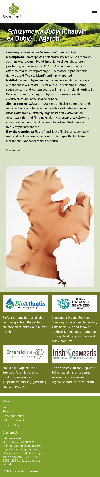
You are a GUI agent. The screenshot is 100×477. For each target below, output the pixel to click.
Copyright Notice (13, 416)
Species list (13, 150)
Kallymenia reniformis (72, 118)
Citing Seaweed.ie (14, 420)
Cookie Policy (11, 425)
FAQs (6, 407)
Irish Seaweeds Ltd (64, 368)
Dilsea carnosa (38, 104)
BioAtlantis (10, 318)
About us (8, 411)
